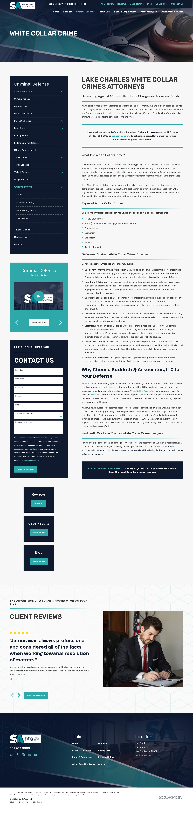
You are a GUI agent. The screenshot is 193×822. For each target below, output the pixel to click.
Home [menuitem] (56, 12)
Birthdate (19, 388)
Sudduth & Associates (143, 391)
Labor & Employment (83, 757)
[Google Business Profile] (11, 754)
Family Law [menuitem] (104, 12)
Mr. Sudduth (88, 383)
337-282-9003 (20, 748)
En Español (161, 4)
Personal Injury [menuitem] (148, 12)
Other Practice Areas (83, 764)
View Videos (39, 322)
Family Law (104, 750)
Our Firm (102, 743)
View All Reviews (34, 695)
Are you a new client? (24, 414)
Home (75, 743)
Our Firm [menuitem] (67, 12)
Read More (39, 561)
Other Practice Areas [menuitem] (172, 12)
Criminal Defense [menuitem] (85, 12)
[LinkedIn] (29, 754)
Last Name (19, 379)
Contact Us (177, 4)
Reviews (121, 4)
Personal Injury (106, 757)
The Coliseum (106, 4)
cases (93, 395)
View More (39, 532)
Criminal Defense (81, 750)
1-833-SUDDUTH (76, 4)
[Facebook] (17, 754)
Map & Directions (143, 755)
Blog (149, 4)
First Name (19, 370)
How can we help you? (24, 422)
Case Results (137, 4)
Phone (18, 396)
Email (17, 405)
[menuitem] (37, 91)
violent (124, 164)
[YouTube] (35, 754)
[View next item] (60, 322)
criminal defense (110, 387)
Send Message (25, 469)
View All (38, 503)
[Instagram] (23, 754)
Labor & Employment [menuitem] (125, 12)
